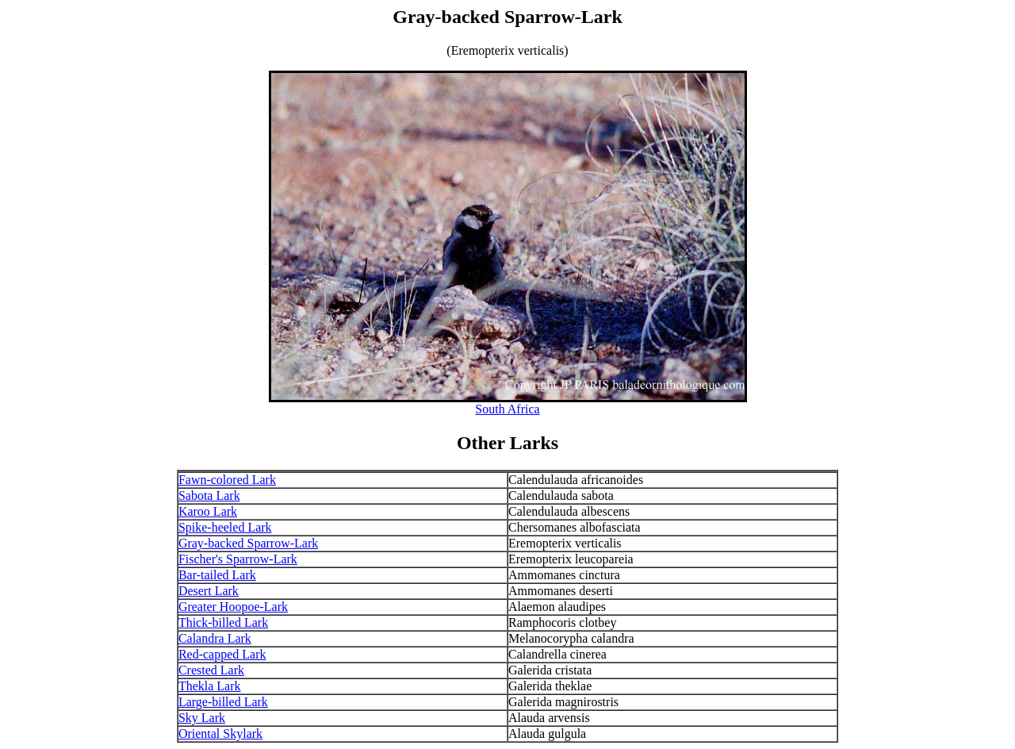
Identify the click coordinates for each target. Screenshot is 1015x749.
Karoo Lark (207, 511)
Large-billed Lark (223, 702)
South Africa (507, 409)
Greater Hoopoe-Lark (233, 606)
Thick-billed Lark (223, 622)
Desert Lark (208, 590)
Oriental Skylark (220, 733)
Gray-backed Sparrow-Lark (248, 543)
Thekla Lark (209, 686)
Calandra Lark (214, 638)
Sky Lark (201, 717)
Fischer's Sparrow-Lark (237, 559)
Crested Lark (211, 670)
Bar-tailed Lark (217, 575)
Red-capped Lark (222, 654)
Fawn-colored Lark (227, 479)
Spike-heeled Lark (225, 527)
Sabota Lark (209, 495)
